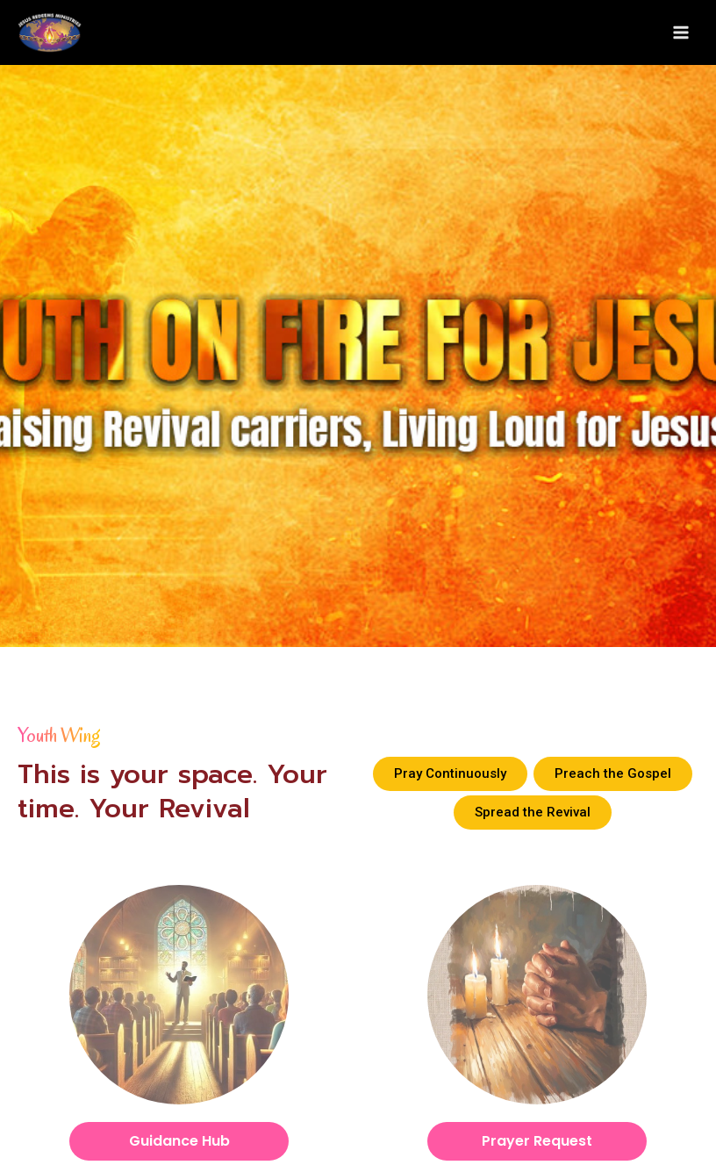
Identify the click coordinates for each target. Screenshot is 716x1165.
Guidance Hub (179, 1145)
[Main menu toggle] (681, 35)
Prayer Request (537, 1145)
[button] (450, 777)
